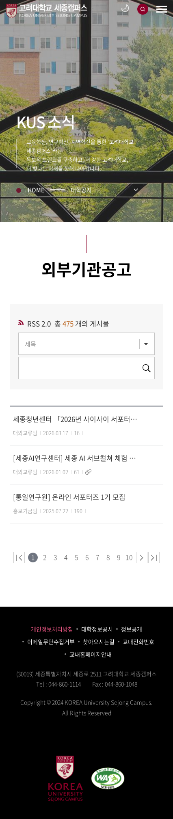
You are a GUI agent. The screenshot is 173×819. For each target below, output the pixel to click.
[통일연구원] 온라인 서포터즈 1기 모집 (69, 497)
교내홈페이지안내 (90, 654)
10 (129, 555)
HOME (36, 191)
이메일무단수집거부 (51, 641)
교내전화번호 (138, 641)
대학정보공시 (97, 629)
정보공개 (131, 629)
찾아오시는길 (99, 641)
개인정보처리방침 (52, 629)
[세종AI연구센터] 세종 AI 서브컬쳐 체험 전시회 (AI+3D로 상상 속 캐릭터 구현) (75, 458)
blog (77, 741)
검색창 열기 (142, 6)
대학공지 (81, 191)
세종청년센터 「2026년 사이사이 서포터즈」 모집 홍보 (75, 419)
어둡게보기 (125, 5)
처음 (19, 557)
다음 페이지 (141, 557)
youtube (95, 741)
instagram (113, 741)
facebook (60, 741)
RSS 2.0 (39, 323)
